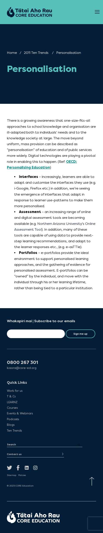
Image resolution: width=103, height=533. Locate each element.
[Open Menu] (97, 12)
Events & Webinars (20, 413)
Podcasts (13, 419)
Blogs (10, 424)
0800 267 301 (22, 362)
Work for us (14, 390)
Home (12, 53)
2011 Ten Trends (36, 53)
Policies (22, 475)
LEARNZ (12, 402)
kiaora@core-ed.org (21, 368)
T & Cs (11, 396)
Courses (12, 407)
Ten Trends (14, 430)
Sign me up (80, 333)
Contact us (14, 454)
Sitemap (11, 475)
